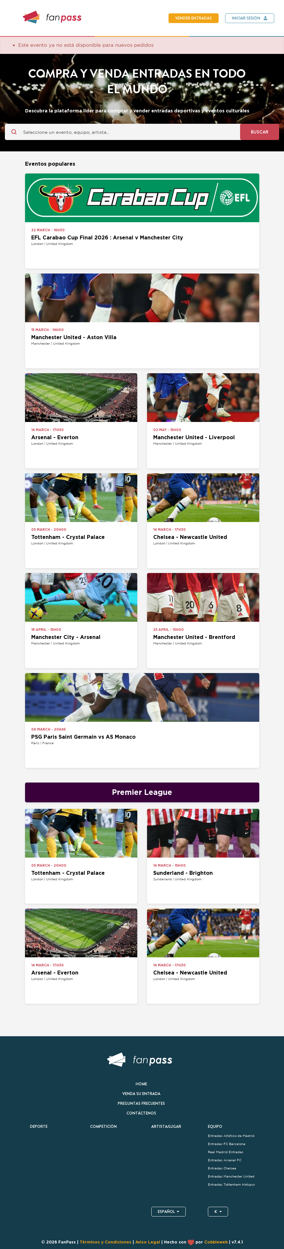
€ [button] (218, 1211)
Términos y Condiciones (105, 1242)
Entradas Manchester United (231, 1176)
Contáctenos (141, 1113)
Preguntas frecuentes (141, 1103)
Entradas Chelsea (222, 1168)
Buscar (259, 131)
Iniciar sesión (246, 18)
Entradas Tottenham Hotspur (232, 1184)
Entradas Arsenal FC (224, 1160)
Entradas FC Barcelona (226, 1144)
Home (141, 1084)
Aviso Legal (147, 1242)
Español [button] (168, 1211)
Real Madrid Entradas (225, 1152)
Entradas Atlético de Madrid (231, 1136)
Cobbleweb (216, 1242)
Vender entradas (193, 18)
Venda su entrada (141, 1093)
